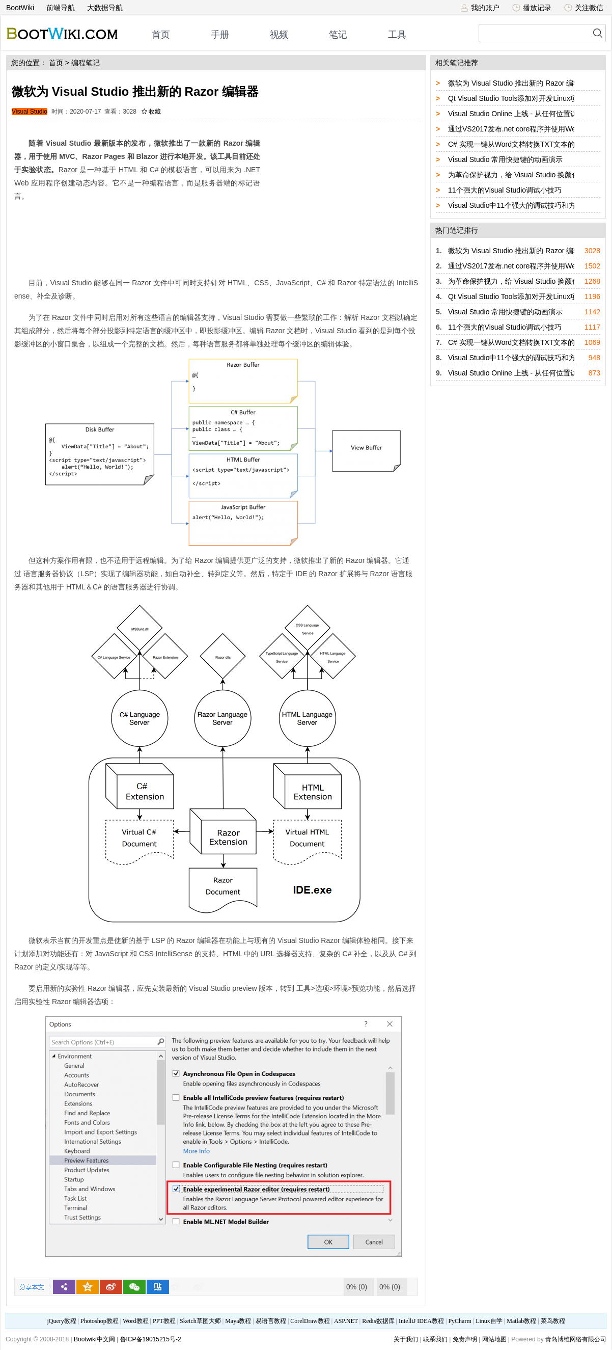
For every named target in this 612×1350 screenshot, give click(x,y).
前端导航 (60, 8)
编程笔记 (85, 63)
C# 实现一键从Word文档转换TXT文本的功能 (518, 144)
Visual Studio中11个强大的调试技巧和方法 (515, 205)
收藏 (151, 111)
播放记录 (531, 8)
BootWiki (20, 8)
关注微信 (583, 8)
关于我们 (406, 1339)
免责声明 (465, 1339)
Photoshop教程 (99, 1321)
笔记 (338, 35)
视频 (279, 35)
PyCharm (459, 1321)
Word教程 (135, 1321)
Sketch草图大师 (200, 1321)
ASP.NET (346, 1321)
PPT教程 (164, 1321)
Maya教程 (238, 1321)
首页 (161, 35)
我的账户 (479, 8)
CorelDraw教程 (309, 1321)
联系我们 (435, 1339)
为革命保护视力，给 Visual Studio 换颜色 (513, 175)
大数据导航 (105, 8)
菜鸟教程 (553, 1321)
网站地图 (494, 1339)
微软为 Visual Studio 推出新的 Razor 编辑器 (518, 83)
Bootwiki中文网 (94, 1339)
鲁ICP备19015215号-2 (150, 1339)
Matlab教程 (521, 1321)
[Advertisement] (341, 196)
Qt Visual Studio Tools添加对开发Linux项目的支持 (527, 98)
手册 (220, 35)
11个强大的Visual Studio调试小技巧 (505, 190)
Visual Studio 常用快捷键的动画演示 (505, 159)
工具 (397, 35)
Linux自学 (489, 1321)
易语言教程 (271, 1321)
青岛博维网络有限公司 (575, 1339)
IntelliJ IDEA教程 (421, 1321)
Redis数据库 (378, 1321)
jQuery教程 (61, 1321)
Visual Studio (29, 111)
